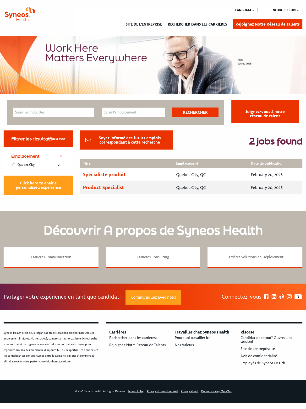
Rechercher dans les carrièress (133, 338)
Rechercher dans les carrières (197, 24)
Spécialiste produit (104, 174)
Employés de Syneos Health (262, 363)
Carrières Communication (51, 257)
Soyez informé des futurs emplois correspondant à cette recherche (130, 140)
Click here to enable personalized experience (38, 185)
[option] (153, 65)
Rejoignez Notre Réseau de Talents (267, 24)
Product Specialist (103, 187)
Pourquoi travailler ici (192, 338)
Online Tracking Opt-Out (216, 391)
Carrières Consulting (153, 257)
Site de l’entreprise (144, 24)
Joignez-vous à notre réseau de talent (265, 113)
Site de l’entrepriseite (257, 349)
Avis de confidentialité (258, 356)
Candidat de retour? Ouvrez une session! (266, 340)
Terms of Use (135, 391)
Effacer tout (56, 139)
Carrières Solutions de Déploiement (255, 257)
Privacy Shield (189, 391)
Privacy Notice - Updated (162, 391)
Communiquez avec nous (153, 297)
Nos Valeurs (184, 345)
